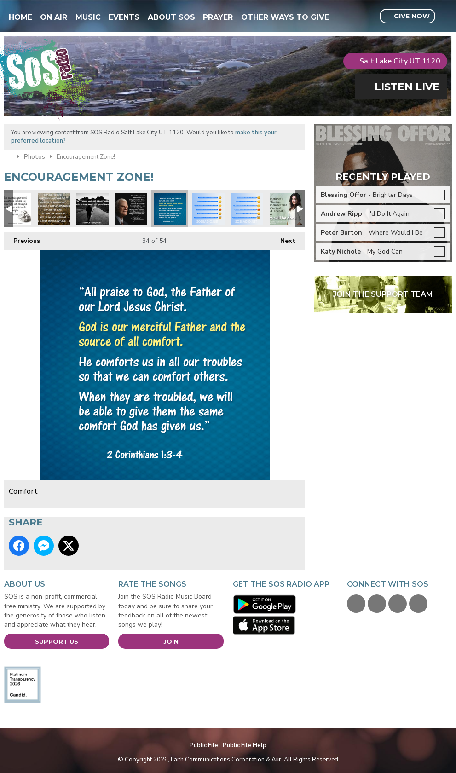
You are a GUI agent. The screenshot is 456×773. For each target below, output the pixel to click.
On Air (53, 17)
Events (124, 17)
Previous (22, 238)
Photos (34, 157)
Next (283, 238)
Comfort (170, 209)
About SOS (171, 17)
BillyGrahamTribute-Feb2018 (131, 209)
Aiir (276, 760)
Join (171, 641)
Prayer (218, 17)
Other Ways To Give (285, 17)
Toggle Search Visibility (446, 16)
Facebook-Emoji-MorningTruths (247, 209)
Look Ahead (92, 209)
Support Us (56, 641)
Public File (204, 745)
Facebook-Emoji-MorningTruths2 (208, 209)
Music (88, 17)
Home (20, 17)
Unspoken (54, 209)
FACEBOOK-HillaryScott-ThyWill (286, 209)
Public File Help (244, 745)
